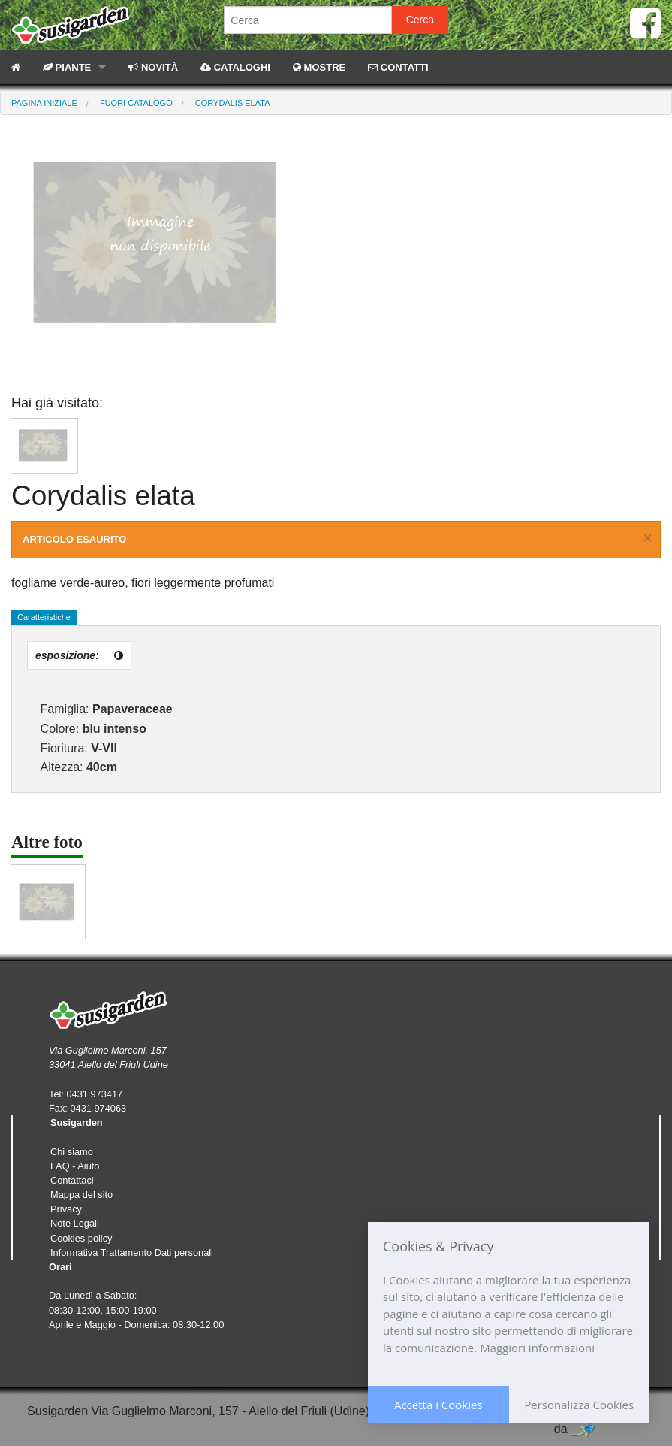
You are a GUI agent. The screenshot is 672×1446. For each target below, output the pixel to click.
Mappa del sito (81, 1194)
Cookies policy (81, 1238)
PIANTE (67, 67)
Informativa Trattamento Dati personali (131, 1252)
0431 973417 (94, 1094)
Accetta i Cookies (438, 1404)
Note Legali (74, 1223)
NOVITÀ (153, 67)
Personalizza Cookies (579, 1404)
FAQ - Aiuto (74, 1166)
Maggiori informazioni (537, 1347)
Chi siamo (71, 1151)
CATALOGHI (235, 67)
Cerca (420, 20)
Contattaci (72, 1180)
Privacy (66, 1209)
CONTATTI (398, 67)
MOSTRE (319, 67)
